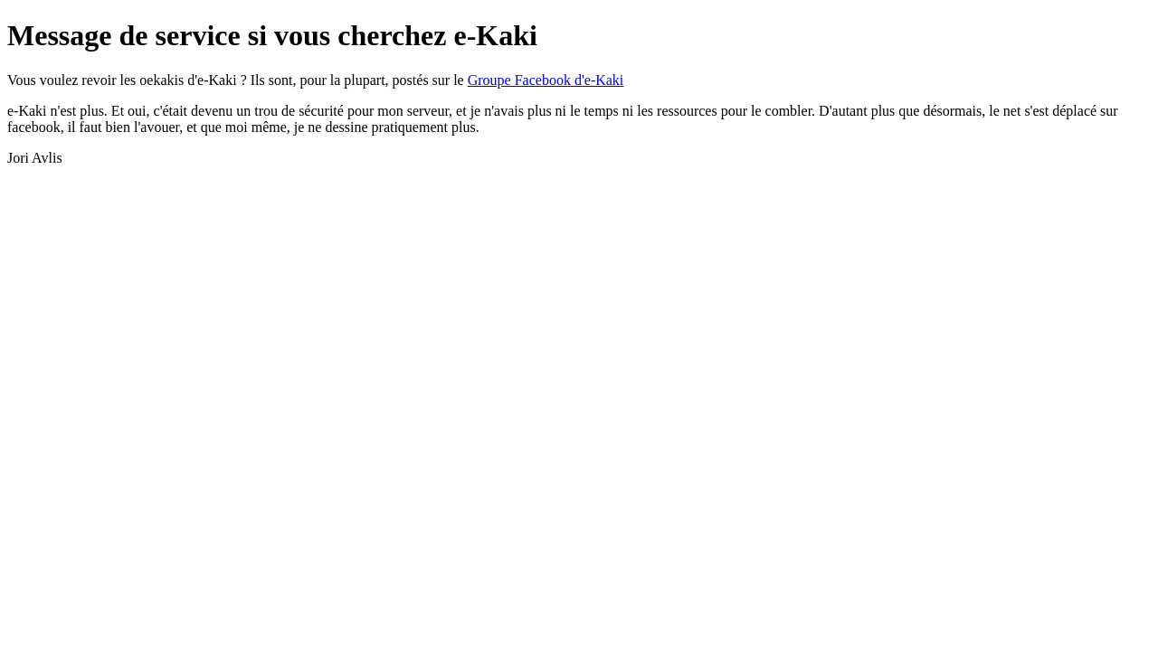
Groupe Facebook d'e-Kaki (546, 80)
